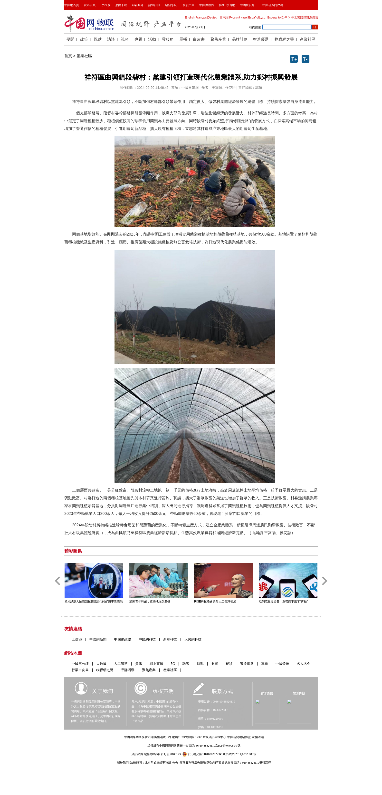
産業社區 (84, 56)
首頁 (68, 56)
